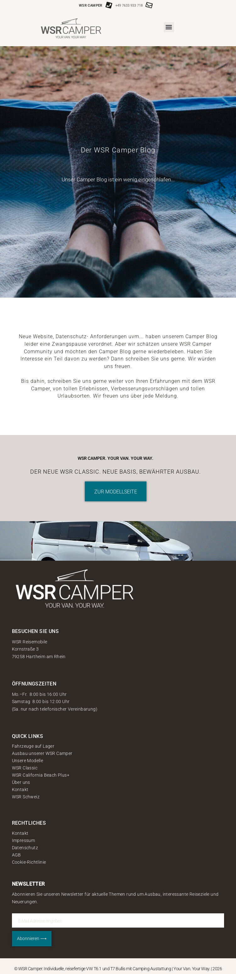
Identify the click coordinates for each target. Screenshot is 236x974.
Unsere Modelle (27, 760)
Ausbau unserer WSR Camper (42, 753)
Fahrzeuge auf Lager (33, 746)
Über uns (21, 782)
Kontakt (20, 789)
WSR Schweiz (26, 796)
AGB (16, 854)
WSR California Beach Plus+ (40, 775)
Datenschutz (25, 847)
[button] (169, 27)
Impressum (23, 840)
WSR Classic (24, 767)
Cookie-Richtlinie (29, 862)
